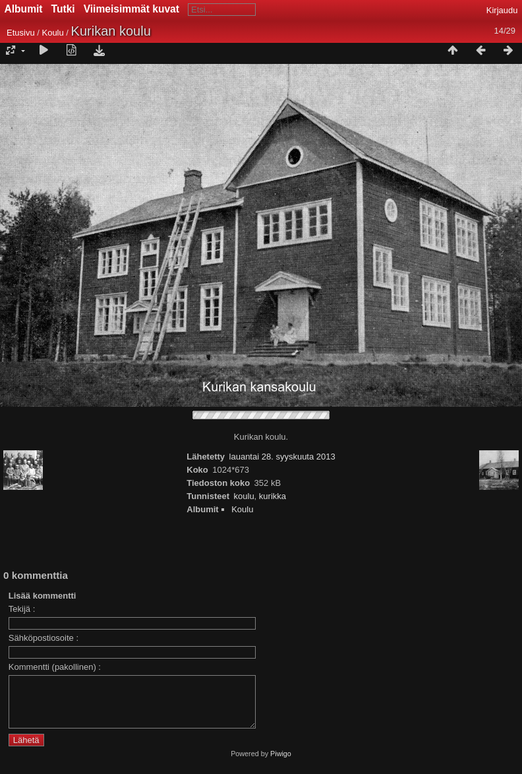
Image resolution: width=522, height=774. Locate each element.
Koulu (52, 33)
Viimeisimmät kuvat (131, 9)
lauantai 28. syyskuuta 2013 (282, 456)
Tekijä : (22, 609)
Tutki (63, 9)
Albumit (24, 9)
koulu (244, 496)
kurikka (272, 496)
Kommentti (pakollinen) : (55, 667)
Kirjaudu (502, 10)
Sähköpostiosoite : (43, 638)
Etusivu (21, 33)
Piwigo (280, 763)
